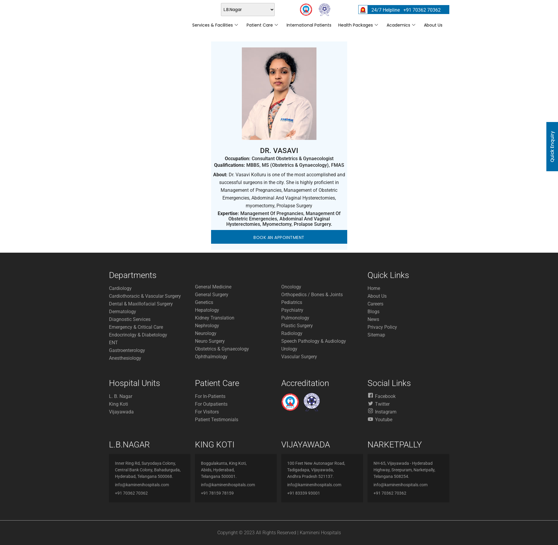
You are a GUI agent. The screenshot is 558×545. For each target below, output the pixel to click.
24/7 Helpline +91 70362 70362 (406, 10)
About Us (433, 25)
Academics (401, 25)
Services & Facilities (215, 25)
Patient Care (262, 25)
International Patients (309, 25)
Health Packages (358, 25)
